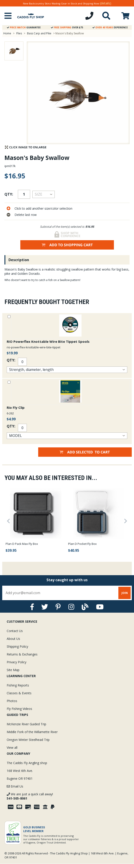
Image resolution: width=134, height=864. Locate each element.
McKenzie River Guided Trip (26, 724)
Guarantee (24, 27)
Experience (110, 27)
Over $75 (67, 27)
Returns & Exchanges (22, 654)
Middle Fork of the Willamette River (32, 732)
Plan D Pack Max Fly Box (22, 544)
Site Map (13, 670)
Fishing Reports (18, 685)
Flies (19, 33)
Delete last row (26, 215)
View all (12, 747)
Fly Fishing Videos (19, 709)
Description (18, 259)
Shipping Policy (17, 646)
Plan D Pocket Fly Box (82, 544)
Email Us (15, 786)
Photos (12, 701)
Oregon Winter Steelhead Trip (28, 740)
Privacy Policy (16, 662)
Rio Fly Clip (16, 407)
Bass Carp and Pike (39, 33)
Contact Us (15, 631)
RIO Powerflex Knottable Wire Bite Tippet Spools (48, 341)
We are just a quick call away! (30, 796)
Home (7, 33)
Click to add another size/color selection (43, 208)
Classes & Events (19, 693)
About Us (13, 639)
